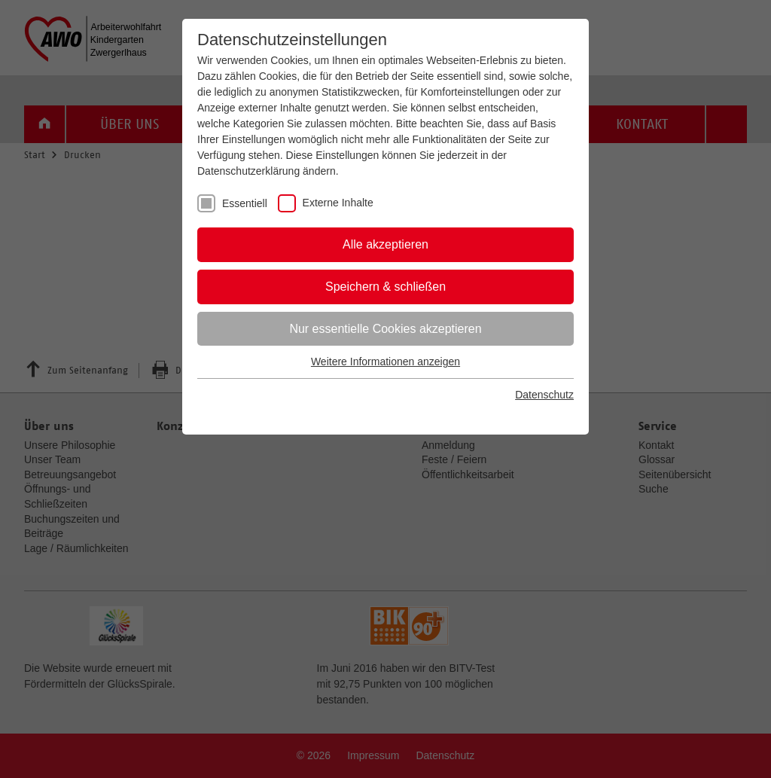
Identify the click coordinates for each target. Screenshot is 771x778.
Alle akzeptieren (385, 244)
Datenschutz (544, 395)
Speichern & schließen (385, 286)
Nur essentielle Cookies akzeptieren (385, 328)
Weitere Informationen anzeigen (385, 361)
